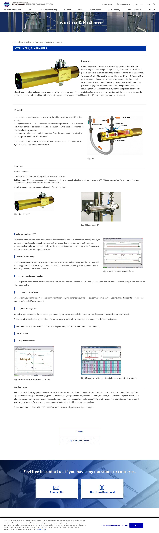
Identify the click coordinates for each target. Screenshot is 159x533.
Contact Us (108, 4)
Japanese (124, 4)
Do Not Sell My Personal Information (114, 526)
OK (136, 526)
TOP (14, 42)
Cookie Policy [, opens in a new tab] (41, 530)
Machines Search (38, 42)
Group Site (145, 4)
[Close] (155, 525)
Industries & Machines (24, 42)
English (134, 4)
